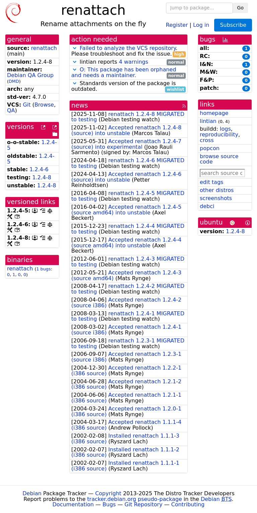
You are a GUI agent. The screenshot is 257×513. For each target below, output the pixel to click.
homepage (214, 113)
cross (206, 140)
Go (240, 7)
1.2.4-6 (39, 169)
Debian (31, 493)
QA (11, 110)
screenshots (216, 198)
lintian (208, 121)
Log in (201, 24)
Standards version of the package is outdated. (128, 86)
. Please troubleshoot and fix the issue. (128, 51)
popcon (210, 148)
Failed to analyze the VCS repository (128, 48)
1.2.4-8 (42, 177)
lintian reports (128, 62)
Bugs (109, 504)
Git (26, 105)
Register (177, 24)
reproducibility (219, 134)
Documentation (73, 504)
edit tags (211, 182)
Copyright (108, 493)
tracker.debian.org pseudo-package (134, 499)
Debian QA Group (30, 75)
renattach (44, 48)
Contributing (188, 504)
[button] (74, 48)
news (79, 105)
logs (225, 129)
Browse (44, 105)
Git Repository (143, 504)
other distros (217, 190)
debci (207, 206)
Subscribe (233, 25)
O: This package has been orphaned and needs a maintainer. (123, 72)
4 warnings (133, 62)
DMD (14, 81)
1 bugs (43, 268)
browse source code (219, 159)
